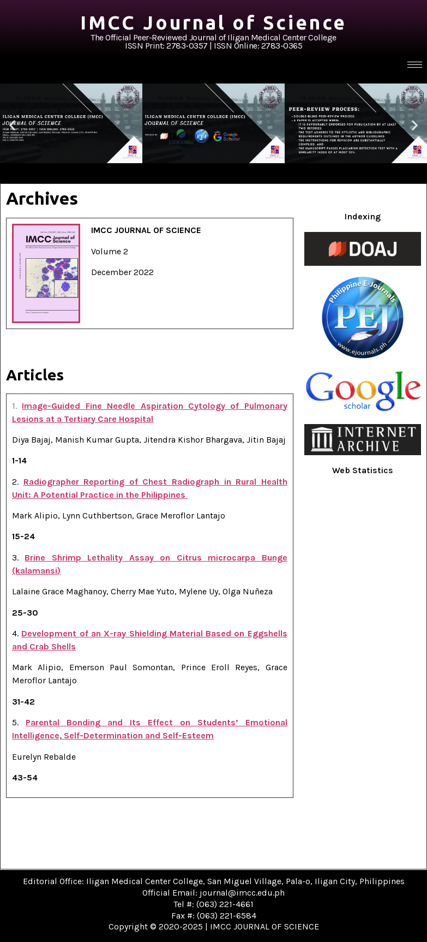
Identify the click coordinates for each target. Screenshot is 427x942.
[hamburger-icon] (414, 65)
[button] (12, 125)
